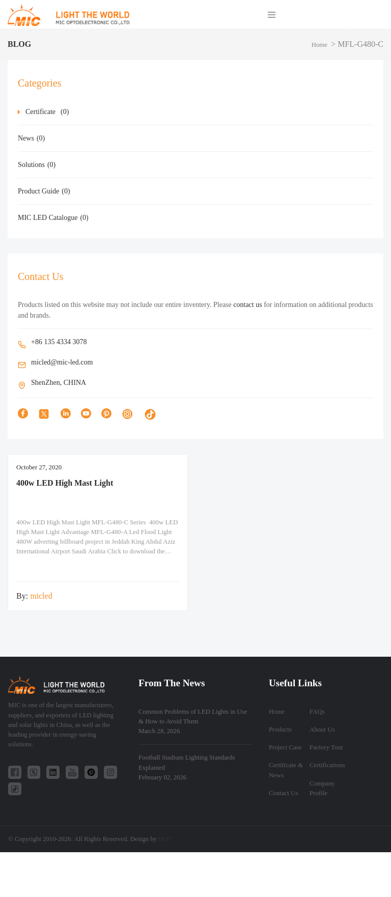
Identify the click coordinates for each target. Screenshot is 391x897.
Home (319, 44)
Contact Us (283, 793)
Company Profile (322, 788)
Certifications (327, 765)
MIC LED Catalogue (53, 217)
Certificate (47, 112)
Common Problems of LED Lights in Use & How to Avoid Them (192, 721)
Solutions (36, 165)
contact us (247, 305)
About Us (322, 729)
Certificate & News (286, 770)
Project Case (285, 747)
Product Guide (44, 191)
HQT (165, 839)
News (31, 138)
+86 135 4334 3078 (59, 342)
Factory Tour (326, 747)
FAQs (317, 711)
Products (280, 729)
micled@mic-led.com (62, 362)
